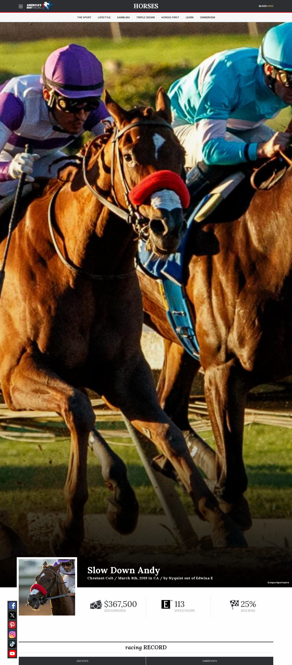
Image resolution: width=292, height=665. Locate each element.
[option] (146, 304)
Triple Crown (145, 17)
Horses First (170, 17)
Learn (190, 17)
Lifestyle (104, 17)
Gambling (123, 17)
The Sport (84, 17)
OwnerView (207, 17)
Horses (146, 6)
